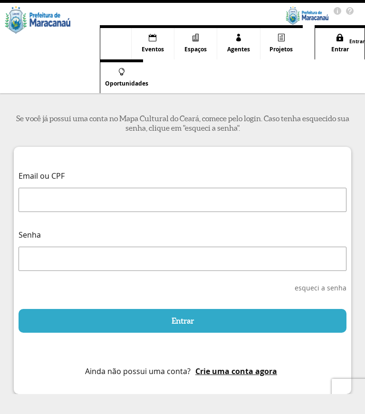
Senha (30, 235)
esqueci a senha (320, 287)
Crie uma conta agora (236, 371)
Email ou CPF (42, 176)
